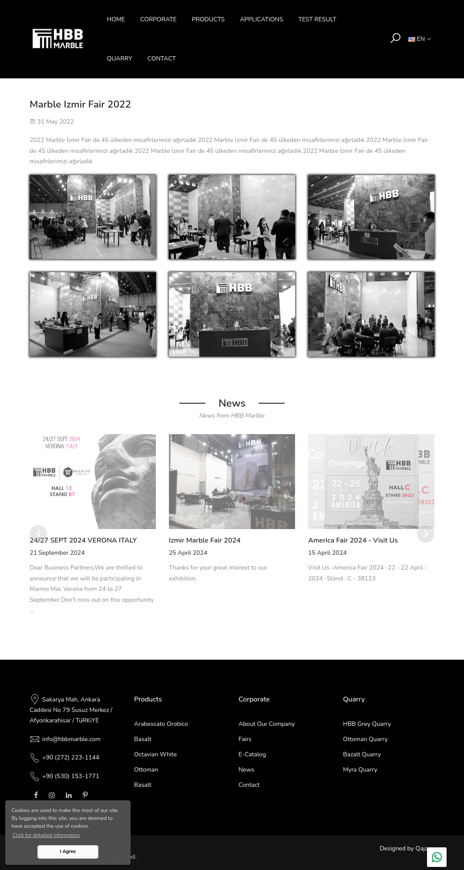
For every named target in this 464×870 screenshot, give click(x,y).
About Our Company (267, 724)
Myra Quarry (360, 769)
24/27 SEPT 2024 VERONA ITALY (83, 540)
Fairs (245, 739)
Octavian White (155, 754)
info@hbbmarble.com (71, 739)
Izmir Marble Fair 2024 (205, 540)
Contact (249, 785)
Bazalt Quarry (362, 754)
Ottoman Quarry (365, 739)
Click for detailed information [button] (46, 835)
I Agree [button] (68, 851)
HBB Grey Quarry (367, 724)
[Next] (425, 534)
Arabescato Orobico (161, 724)
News (246, 769)
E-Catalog (252, 754)
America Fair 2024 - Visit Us (353, 540)
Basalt (142, 739)
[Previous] (38, 534)
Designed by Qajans (407, 848)
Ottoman (146, 769)
